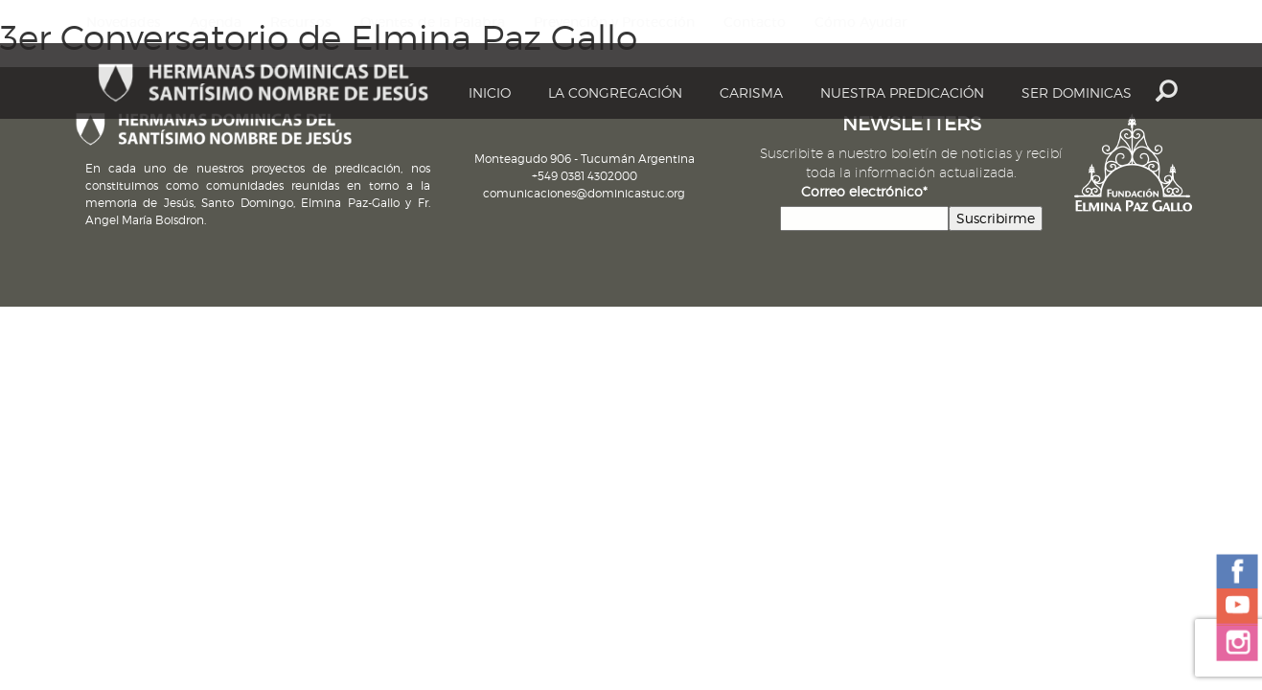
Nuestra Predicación (902, 92)
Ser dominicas (1076, 92)
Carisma (751, 92)
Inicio (490, 92)
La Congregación (615, 92)
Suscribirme (995, 218)
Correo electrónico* (864, 191)
